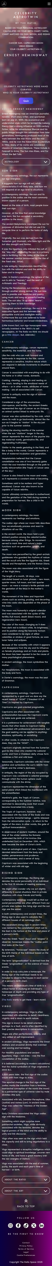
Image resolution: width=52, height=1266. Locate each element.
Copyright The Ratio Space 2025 (26, 1262)
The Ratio (7, 999)
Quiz (26, 101)
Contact (26, 1243)
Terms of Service (26, 1249)
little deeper (13, 335)
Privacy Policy (26, 1246)
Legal (26, 1252)
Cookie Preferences (26, 1255)
